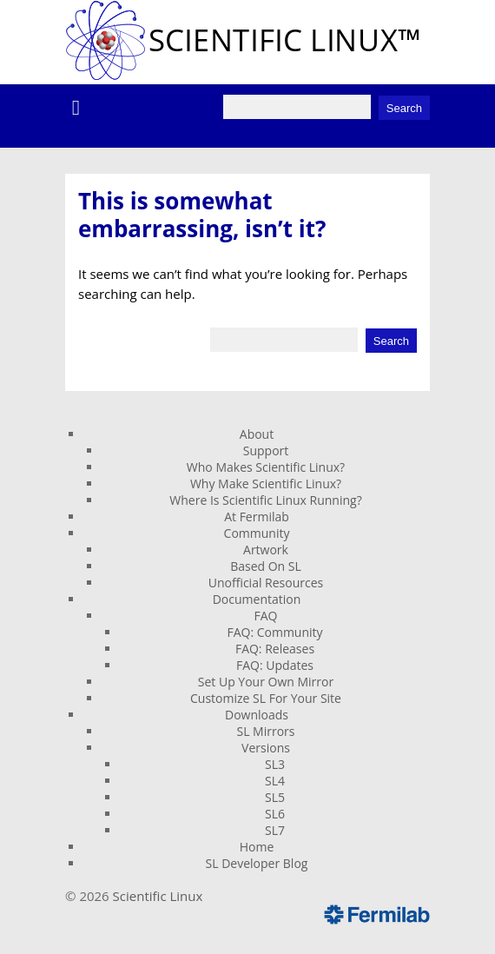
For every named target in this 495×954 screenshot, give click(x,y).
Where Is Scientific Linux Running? (265, 500)
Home (257, 846)
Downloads (256, 714)
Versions (265, 747)
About (257, 434)
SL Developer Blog (257, 863)
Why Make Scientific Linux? (265, 483)
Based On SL (265, 566)
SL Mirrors (265, 731)
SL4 (275, 780)
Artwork (265, 549)
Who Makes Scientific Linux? (266, 467)
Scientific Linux (158, 895)
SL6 (275, 813)
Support (266, 450)
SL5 (275, 797)
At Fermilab (256, 516)
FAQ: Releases (274, 648)
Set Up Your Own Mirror (265, 681)
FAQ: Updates (275, 665)
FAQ (266, 615)
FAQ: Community (274, 632)
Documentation (257, 599)
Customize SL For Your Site (265, 698)
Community (257, 533)
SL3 (275, 764)
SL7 (275, 830)
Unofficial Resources (266, 582)
